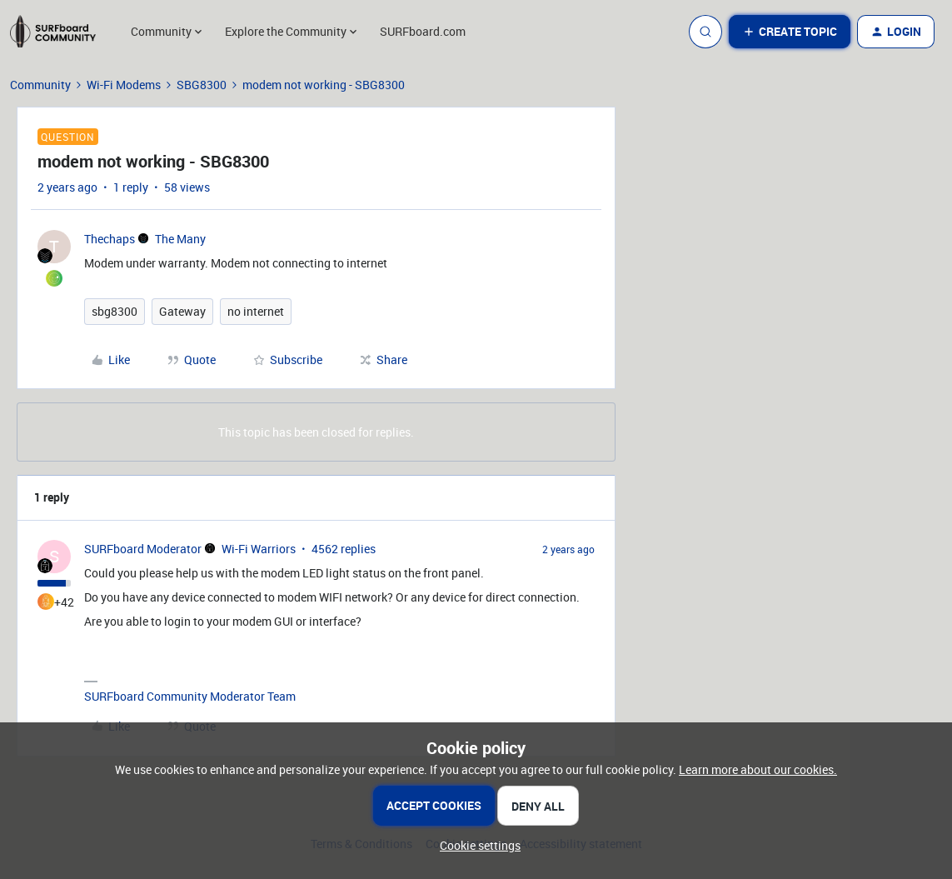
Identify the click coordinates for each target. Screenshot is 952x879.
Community (40, 84)
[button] (789, 31)
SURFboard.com (423, 31)
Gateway (182, 311)
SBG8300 (202, 84)
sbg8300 (114, 311)
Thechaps (109, 239)
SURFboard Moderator (143, 549)
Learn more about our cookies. (758, 769)
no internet (255, 311)
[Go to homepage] (61, 31)
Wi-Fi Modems (124, 84)
